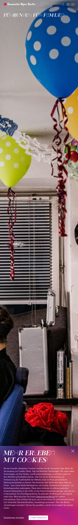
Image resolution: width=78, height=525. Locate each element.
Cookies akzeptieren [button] (38, 518)
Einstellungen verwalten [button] (14, 518)
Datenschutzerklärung (45, 497)
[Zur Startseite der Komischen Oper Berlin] (19, 4)
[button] (72, 4)
